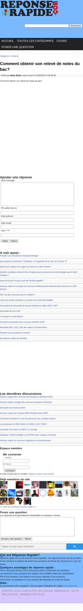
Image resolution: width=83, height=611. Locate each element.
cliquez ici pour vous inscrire (41, 478)
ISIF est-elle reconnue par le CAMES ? (17, 299)
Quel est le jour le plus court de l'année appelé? (21, 285)
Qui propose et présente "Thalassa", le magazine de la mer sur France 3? (33, 266)
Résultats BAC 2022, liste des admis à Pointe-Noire (23, 332)
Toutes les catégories (35, 40)
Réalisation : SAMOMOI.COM (19, 602)
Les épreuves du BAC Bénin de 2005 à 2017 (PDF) (23, 429)
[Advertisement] (41, 107)
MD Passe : (8, 468)
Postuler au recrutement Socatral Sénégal (19, 260)
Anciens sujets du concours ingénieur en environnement (25, 445)
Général (15, 56)
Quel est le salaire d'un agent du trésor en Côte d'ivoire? (25, 271)
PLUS (41, 602)
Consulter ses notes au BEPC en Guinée (18, 434)
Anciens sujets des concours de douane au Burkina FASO (26, 401)
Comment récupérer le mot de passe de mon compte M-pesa (27, 423)
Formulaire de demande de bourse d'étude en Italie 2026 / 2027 (29, 310)
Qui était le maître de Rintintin (13, 343)
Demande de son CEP (10, 315)
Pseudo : (8, 462)
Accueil (7, 40)
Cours (62, 40)
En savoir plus (70, 593)
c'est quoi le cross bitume (11, 321)
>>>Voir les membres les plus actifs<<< (18, 511)
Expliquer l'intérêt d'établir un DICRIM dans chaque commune (28, 439)
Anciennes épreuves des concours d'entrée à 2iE (22, 326)
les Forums (45, 598)
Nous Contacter (25, 598)
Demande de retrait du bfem (13, 412)
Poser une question (17, 47)
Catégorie (4, 56)
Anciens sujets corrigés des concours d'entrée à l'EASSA (26, 407)
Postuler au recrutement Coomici (15, 337)
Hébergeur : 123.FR (66, 598)
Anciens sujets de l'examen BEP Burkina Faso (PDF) (24, 418)
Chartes (7, 598)
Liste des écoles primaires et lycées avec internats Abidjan (26, 305)
